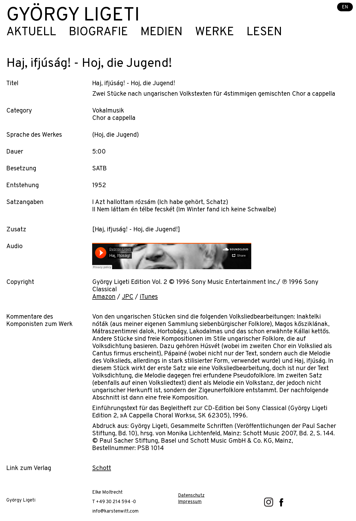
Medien (161, 32)
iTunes (149, 297)
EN (345, 7)
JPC (127, 297)
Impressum (190, 502)
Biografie (98, 32)
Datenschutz (191, 496)
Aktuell (31, 32)
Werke (214, 32)
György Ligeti (73, 16)
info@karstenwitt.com (115, 511)
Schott (101, 468)
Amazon (104, 297)
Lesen (264, 32)
